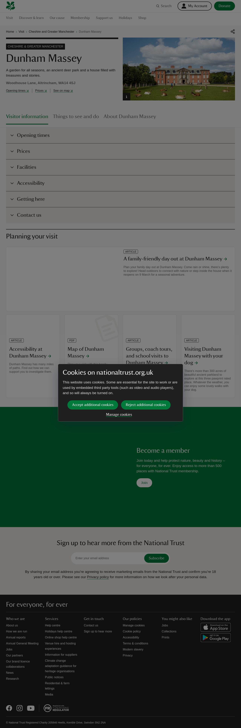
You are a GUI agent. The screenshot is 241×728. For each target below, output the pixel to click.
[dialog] (120, 363)
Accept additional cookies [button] (92, 376)
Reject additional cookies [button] (146, 376)
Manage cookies (119, 386)
